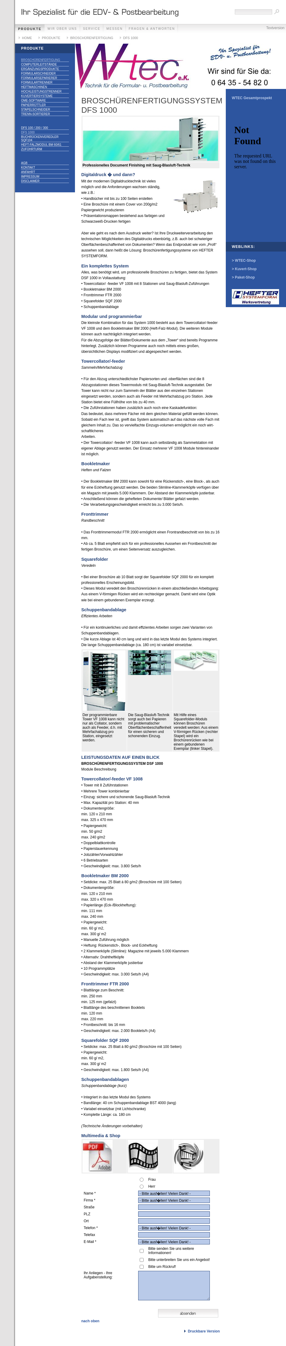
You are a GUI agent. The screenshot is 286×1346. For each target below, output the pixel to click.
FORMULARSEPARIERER (39, 78)
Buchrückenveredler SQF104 (39, 138)
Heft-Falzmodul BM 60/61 (41, 144)
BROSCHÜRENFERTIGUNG (91, 38)
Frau (152, 1179)
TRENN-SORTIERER (35, 114)
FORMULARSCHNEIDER (38, 73)
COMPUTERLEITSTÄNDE (39, 64)
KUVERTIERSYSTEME (37, 96)
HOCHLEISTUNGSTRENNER (41, 91)
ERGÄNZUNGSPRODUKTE (40, 69)
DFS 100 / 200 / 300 (34, 128)
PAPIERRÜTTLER (33, 105)
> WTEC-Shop (244, 260)
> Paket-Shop (243, 277)
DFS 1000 (130, 38)
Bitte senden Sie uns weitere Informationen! (171, 1251)
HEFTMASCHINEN (34, 87)
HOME (27, 38)
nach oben (90, 1321)
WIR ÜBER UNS (62, 28)
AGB (24, 163)
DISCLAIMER (30, 181)
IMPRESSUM (30, 176)
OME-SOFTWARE (33, 100)
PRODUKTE (30, 29)
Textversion (275, 28)
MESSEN (114, 28)
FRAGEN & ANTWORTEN (152, 28)
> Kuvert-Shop (244, 269)
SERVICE (92, 28)
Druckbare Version (204, 1331)
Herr (151, 1186)
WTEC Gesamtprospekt (252, 98)
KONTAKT (28, 167)
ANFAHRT (28, 172)
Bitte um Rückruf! (162, 1267)
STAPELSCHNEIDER (35, 109)
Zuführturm (31, 149)
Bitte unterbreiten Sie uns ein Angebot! (179, 1260)
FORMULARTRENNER (36, 82)
